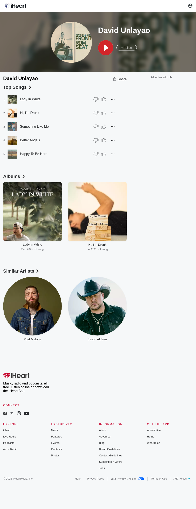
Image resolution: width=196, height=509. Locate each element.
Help (78, 478)
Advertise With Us (161, 77)
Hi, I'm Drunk (29, 113)
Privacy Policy (95, 478)
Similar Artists (21, 271)
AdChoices (182, 478)
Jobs (102, 468)
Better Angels (30, 140)
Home (150, 436)
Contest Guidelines (110, 455)
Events (55, 442)
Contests (56, 449)
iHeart (7, 430)
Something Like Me (34, 126)
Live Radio (9, 436)
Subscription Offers (110, 461)
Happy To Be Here (33, 154)
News (54, 430)
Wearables (153, 442)
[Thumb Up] (103, 99)
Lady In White (30, 99)
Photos (55, 455)
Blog (102, 442)
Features (56, 436)
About (102, 430)
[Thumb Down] (96, 99)
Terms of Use (159, 478)
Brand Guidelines (109, 449)
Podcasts (8, 442)
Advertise (104, 436)
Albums (14, 176)
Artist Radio (10, 449)
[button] (105, 47)
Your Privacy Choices (127, 478)
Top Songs (17, 87)
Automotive (154, 430)
